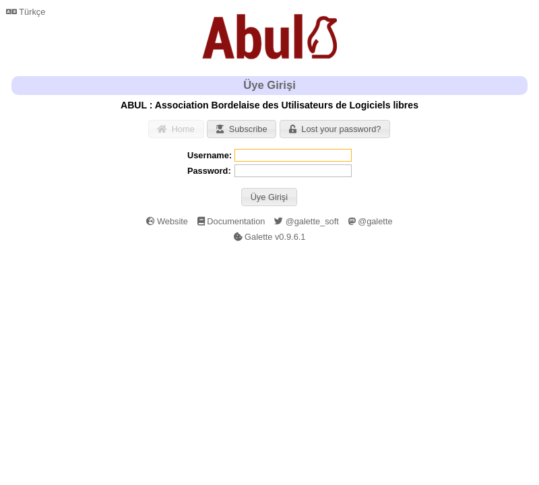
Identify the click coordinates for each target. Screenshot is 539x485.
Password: (209, 171)
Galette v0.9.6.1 (270, 237)
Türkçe (25, 12)
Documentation (231, 221)
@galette (370, 221)
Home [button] (176, 129)
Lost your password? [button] (335, 129)
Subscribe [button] (241, 129)
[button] (269, 197)
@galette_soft (306, 221)
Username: (209, 155)
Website (167, 221)
